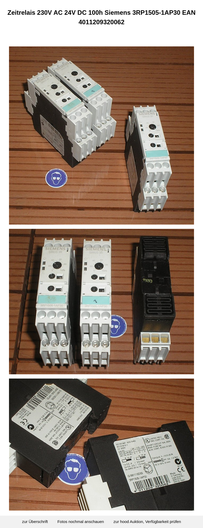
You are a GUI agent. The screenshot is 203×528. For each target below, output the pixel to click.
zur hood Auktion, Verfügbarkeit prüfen (147, 521)
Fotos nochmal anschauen (80, 521)
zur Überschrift (35, 521)
